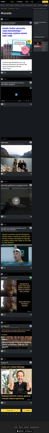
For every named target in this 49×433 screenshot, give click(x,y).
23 (22, 414)
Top (32, 1)
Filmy (27, 1)
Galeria (11, 5)
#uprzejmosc (15, 186)
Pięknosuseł (4, 142)
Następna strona (10, 410)
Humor (7, 5)
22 (24, 414)
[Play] (2, 101)
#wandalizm (20, 186)
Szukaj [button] (45, 5)
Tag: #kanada (11, 8)
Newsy (35, 5)
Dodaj (12, 1)
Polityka (22, 5)
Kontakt (15, 427)
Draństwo (4, 362)
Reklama (20, 427)
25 (16, 414)
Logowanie (39, 1)
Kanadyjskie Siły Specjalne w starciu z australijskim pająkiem (12, 83)
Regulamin (26, 427)
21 (27, 414)
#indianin (17, 279)
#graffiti (9, 186)
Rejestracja (45, 1)
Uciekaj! (4, 278)
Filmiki (2, 85)
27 (10, 414)
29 (4, 414)
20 (30, 414)
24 (19, 414)
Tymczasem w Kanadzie (8, 23)
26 (13, 414)
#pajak (14, 85)
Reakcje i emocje (29, 5)
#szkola (6, 279)
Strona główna (4, 8)
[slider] (10, 100)
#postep (6, 24)
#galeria (6, 186)
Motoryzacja (40, 5)
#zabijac (17, 327)
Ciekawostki (17, 5)
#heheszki (11, 85)
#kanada (8, 24)
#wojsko (17, 85)
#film (5, 85)
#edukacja (12, 24)
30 (1, 414)
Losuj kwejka (27, 410)
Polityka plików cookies (34, 427)
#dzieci (6, 327)
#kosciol (8, 279)
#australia (8, 85)
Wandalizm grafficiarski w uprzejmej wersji (14, 185)
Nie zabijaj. (5, 326)
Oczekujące (20, 1)
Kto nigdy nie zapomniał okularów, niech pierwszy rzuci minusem (13, 228)
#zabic (14, 279)
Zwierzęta (3, 5)
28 (7, 414)
